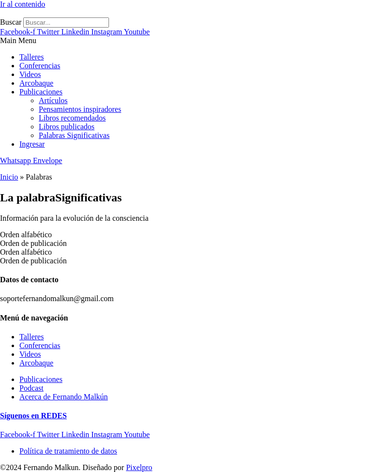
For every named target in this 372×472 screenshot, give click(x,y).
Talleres (31, 57)
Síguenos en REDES (33, 415)
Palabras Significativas (74, 135)
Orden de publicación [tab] (33, 243)
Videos (30, 74)
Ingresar (32, 144)
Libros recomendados (72, 118)
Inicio (9, 177)
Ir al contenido (22, 4)
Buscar (10, 22)
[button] (186, 40)
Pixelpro (139, 467)
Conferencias (39, 65)
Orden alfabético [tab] (26, 234)
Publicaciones (40, 92)
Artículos (53, 100)
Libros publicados (66, 126)
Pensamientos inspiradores (80, 109)
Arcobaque (36, 83)
